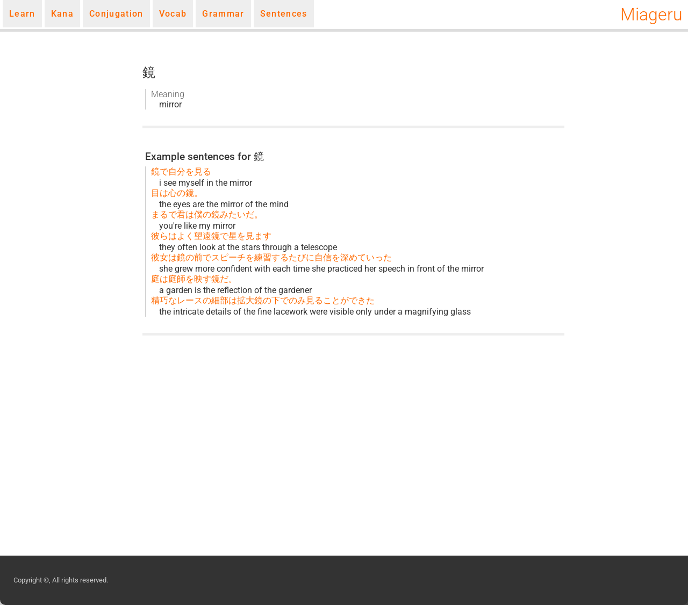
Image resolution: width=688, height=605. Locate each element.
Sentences (283, 14)
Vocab (173, 14)
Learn (22, 14)
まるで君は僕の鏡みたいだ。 (207, 214)
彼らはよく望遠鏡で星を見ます (211, 236)
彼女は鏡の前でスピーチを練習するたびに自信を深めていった (271, 257)
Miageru (651, 14)
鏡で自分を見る (181, 171)
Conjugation (116, 14)
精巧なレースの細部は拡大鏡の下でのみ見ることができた (263, 300)
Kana (62, 14)
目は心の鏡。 (177, 193)
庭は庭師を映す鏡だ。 (194, 279)
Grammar (223, 14)
